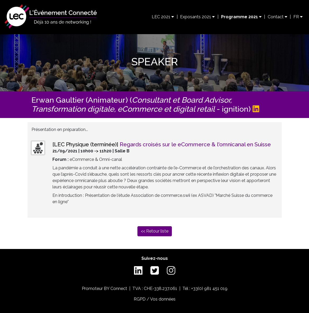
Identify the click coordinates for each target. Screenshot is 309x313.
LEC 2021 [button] (163, 16)
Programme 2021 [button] (241, 16)
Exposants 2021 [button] (197, 16)
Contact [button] (277, 16)
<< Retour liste (154, 231)
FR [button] (298, 16)
